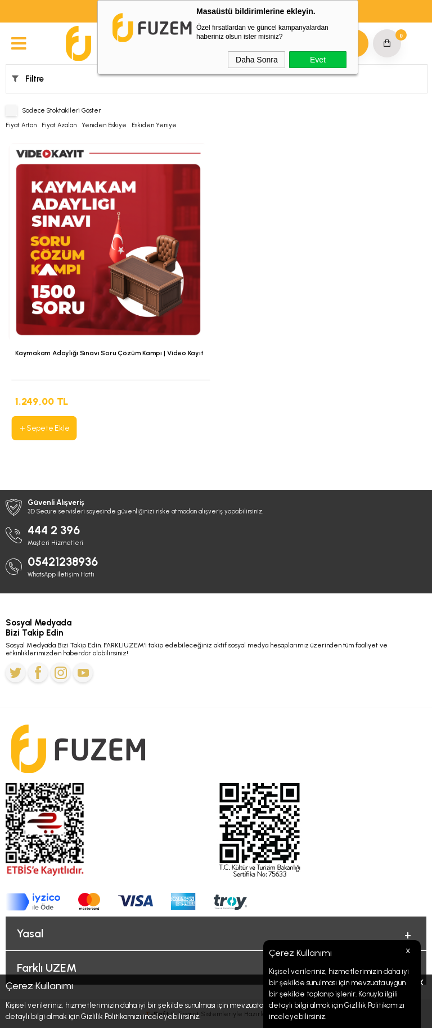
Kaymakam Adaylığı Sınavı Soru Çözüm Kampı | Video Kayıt (109, 353)
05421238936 (63, 562)
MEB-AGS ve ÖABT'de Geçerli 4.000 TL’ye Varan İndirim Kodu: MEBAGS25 (216, 11)
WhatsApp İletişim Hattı (61, 574)
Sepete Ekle (44, 427)
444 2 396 (54, 530)
